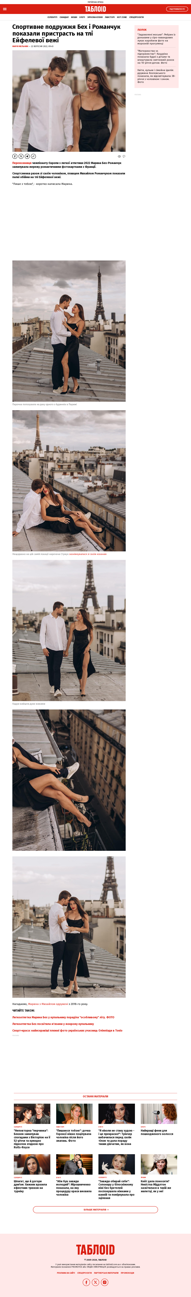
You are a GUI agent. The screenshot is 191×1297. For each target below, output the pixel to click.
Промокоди (127, 1273)
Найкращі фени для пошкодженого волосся (157, 1132)
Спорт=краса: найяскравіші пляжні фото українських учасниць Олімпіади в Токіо (67, 1030)
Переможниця (22, 163)
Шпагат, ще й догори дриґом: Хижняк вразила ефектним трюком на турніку (30, 1186)
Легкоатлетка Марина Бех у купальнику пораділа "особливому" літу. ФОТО (63, 1017)
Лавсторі (110, 17)
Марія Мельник (20, 46)
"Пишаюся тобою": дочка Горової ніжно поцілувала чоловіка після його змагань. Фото (73, 1135)
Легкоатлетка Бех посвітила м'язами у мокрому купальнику (53, 1024)
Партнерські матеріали (106, 1273)
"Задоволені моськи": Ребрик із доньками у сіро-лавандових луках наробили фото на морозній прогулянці (156, 39)
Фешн (74, 17)
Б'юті (82, 17)
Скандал (64, 17)
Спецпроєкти (136, 17)
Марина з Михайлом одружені (48, 1004)
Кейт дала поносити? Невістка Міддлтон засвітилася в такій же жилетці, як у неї (156, 1186)
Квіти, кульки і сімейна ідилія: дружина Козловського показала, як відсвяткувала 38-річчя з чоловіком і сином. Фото (156, 76)
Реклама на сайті (66, 1273)
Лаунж (142, 29)
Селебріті (52, 17)
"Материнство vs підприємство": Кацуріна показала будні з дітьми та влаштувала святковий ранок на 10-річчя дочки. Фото (155, 56)
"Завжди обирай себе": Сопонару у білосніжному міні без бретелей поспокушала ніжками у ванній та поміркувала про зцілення (116, 1190)
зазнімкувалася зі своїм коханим (88, 554)
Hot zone (122, 17)
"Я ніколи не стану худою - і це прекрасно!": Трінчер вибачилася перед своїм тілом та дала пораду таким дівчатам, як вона (116, 1137)
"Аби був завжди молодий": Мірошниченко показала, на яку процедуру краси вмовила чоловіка (74, 1188)
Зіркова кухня (95, 17)
